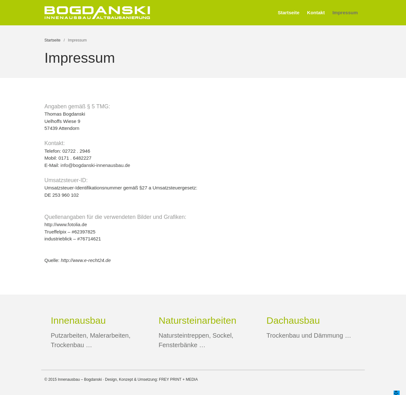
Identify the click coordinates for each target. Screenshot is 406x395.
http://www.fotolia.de (65, 224)
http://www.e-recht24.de (86, 260)
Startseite (288, 12)
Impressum (345, 12)
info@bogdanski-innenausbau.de (95, 165)
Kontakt (316, 12)
